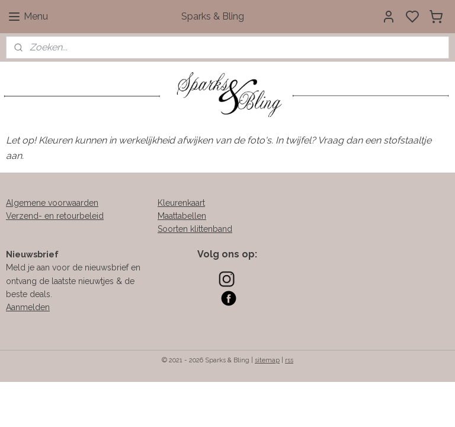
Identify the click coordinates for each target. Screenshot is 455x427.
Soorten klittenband (195, 229)
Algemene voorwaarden (52, 203)
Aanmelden (28, 307)
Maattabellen (182, 216)
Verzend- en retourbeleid (55, 216)
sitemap (267, 360)
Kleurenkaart (181, 203)
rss (289, 360)
